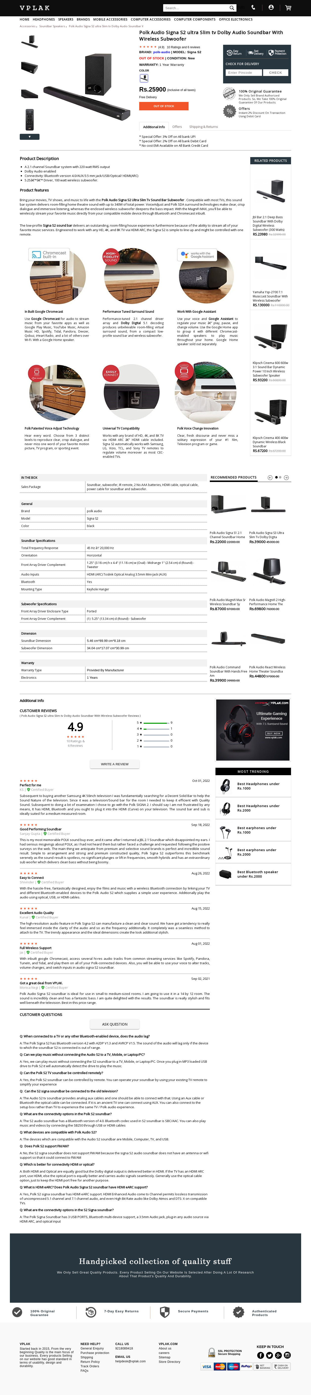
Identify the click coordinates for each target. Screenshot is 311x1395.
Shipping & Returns (203, 126)
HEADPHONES (44, 19)
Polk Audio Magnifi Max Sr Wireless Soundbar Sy (229, 580)
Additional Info (154, 127)
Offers (265, 112)
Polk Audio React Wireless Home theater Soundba (268, 647)
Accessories (27, 26)
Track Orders (89, 1366)
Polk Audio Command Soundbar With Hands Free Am (229, 649)
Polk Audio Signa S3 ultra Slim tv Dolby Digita (268, 513)
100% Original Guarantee (265, 96)
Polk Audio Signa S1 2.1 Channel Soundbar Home (229, 513)
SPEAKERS (65, 19)
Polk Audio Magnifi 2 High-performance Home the (268, 580)
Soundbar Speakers (52, 26)
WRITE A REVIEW (115, 764)
